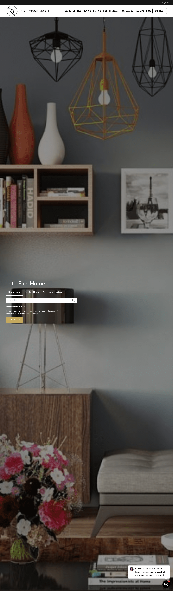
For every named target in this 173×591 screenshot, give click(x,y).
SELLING (97, 11)
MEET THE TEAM (110, 11)
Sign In (164, 2)
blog (148, 11)
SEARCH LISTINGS (73, 11)
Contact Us (15, 320)
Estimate (53, 292)
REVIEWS (139, 11)
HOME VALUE (127, 11)
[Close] (168, 568)
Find (14, 292)
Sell (32, 292)
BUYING (87, 11)
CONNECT (159, 11)
